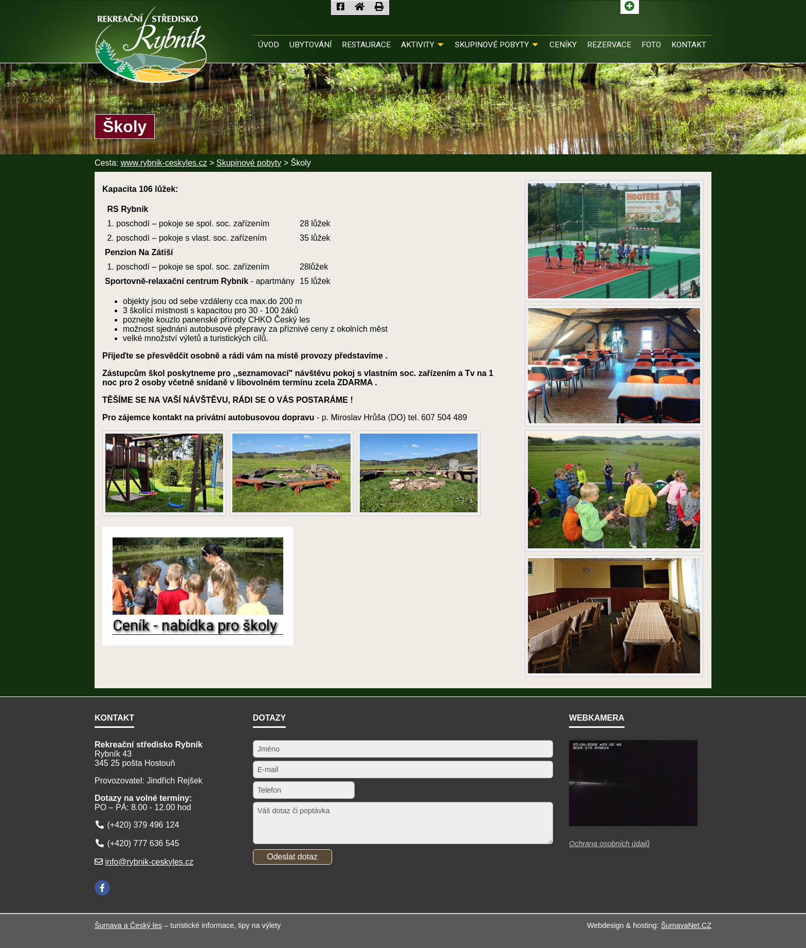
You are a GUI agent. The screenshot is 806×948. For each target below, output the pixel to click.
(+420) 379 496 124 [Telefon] (143, 824)
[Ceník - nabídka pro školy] (198, 611)
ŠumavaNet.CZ (686, 925)
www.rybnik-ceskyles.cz (164, 162)
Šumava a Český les (128, 925)
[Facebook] (102, 888)
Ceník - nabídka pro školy (195, 625)
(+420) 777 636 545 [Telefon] (143, 843)
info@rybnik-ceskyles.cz (149, 861)
